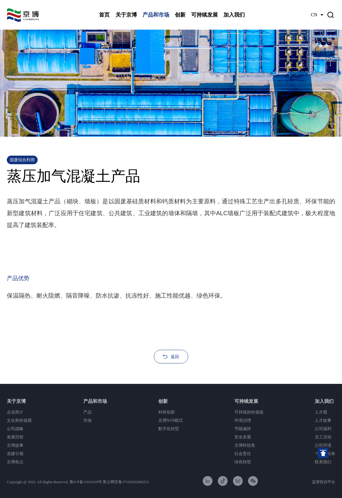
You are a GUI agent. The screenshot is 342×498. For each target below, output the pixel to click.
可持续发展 (204, 15)
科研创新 (166, 412)
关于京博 (126, 15)
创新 (180, 15)
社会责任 (242, 453)
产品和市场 (156, 15)
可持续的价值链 (248, 412)
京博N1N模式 (170, 420)
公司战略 (15, 429)
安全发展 (242, 437)
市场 (87, 420)
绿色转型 (242, 462)
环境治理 (242, 420)
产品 (87, 412)
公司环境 (323, 445)
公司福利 (323, 429)
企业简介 (15, 412)
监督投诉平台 (323, 482)
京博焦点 (15, 462)
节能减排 (242, 429)
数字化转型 (168, 429)
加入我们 (234, 15)
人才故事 (323, 420)
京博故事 (15, 445)
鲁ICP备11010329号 (86, 482)
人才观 (321, 412)
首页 (104, 15)
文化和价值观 (19, 420)
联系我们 (323, 462)
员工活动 (323, 437)
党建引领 (15, 453)
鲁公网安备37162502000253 (126, 482)
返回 (175, 356)
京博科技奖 (244, 445)
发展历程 (15, 437)
